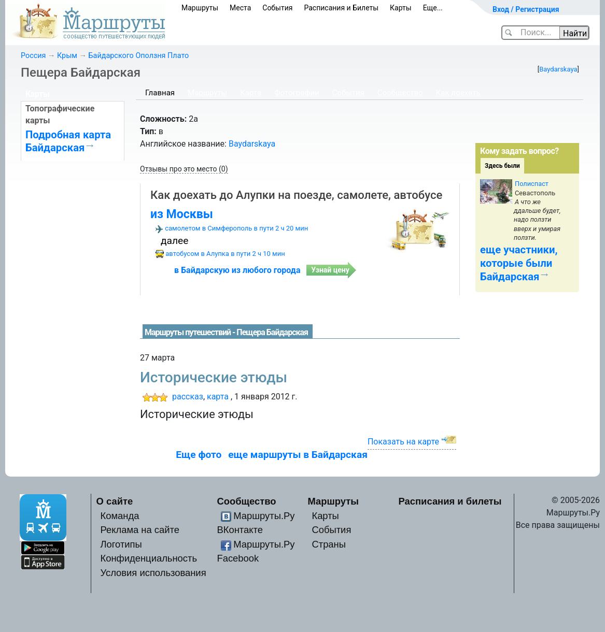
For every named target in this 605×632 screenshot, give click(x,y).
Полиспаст (531, 184)
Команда (119, 515)
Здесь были (502, 165)
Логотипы (121, 544)
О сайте (114, 501)
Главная (160, 92)
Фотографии (296, 92)
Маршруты (199, 8)
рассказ (187, 396)
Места (240, 8)
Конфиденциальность (148, 558)
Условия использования (153, 572)
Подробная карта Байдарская (68, 140)
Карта (250, 92)
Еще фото (198, 455)
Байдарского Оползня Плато (139, 55)
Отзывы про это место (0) (184, 169)
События (277, 8)
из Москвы (181, 214)
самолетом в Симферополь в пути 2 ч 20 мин (236, 228)
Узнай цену (330, 270)
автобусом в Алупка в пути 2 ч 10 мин (225, 253)
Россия (33, 55)
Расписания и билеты (450, 501)
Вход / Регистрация (526, 9)
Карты (401, 8)
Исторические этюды (213, 377)
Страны (329, 544)
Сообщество (400, 92)
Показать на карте (403, 442)
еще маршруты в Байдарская (298, 455)
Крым (67, 55)
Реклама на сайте (139, 529)
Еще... (433, 8)
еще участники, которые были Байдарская (518, 263)
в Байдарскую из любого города (237, 270)
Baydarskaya (558, 69)
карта (218, 396)
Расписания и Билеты (341, 8)
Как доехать (458, 92)
